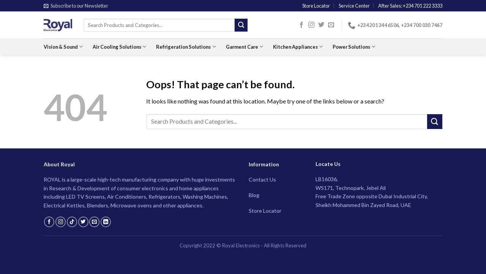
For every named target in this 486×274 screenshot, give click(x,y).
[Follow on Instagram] (311, 25)
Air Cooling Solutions (119, 46)
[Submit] (241, 25)
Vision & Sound (63, 46)
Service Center (354, 6)
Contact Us (262, 179)
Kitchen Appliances (298, 46)
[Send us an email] (331, 25)
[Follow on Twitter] (321, 25)
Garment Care (244, 46)
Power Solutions (354, 46)
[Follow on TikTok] (72, 222)
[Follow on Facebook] (301, 25)
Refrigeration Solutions (186, 46)
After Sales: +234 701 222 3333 (410, 6)
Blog (254, 195)
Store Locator (316, 6)
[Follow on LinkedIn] (106, 222)
